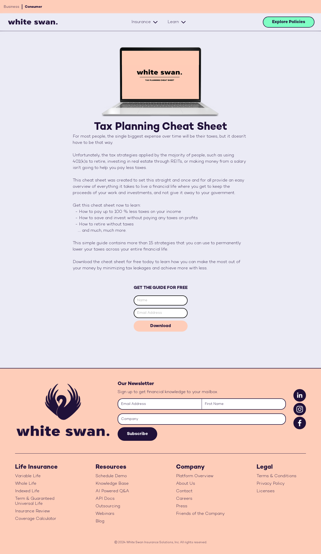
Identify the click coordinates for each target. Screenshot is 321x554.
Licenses (266, 491)
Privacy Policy (271, 483)
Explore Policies (288, 22)
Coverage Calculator (35, 519)
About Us (185, 483)
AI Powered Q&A (112, 491)
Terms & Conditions (276, 476)
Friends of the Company (200, 514)
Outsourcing (108, 506)
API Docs (105, 499)
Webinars (105, 514)
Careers (184, 499)
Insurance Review (32, 511)
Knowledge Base (112, 483)
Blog (100, 521)
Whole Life (25, 483)
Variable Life (28, 476)
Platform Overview (194, 476)
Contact (184, 491)
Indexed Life (27, 491)
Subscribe (137, 434)
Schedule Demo (111, 476)
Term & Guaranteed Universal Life (34, 501)
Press (181, 506)
